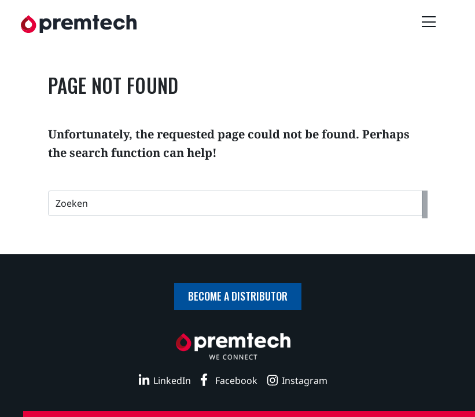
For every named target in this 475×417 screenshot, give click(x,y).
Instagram (304, 380)
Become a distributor (238, 295)
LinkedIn (172, 380)
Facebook (236, 380)
